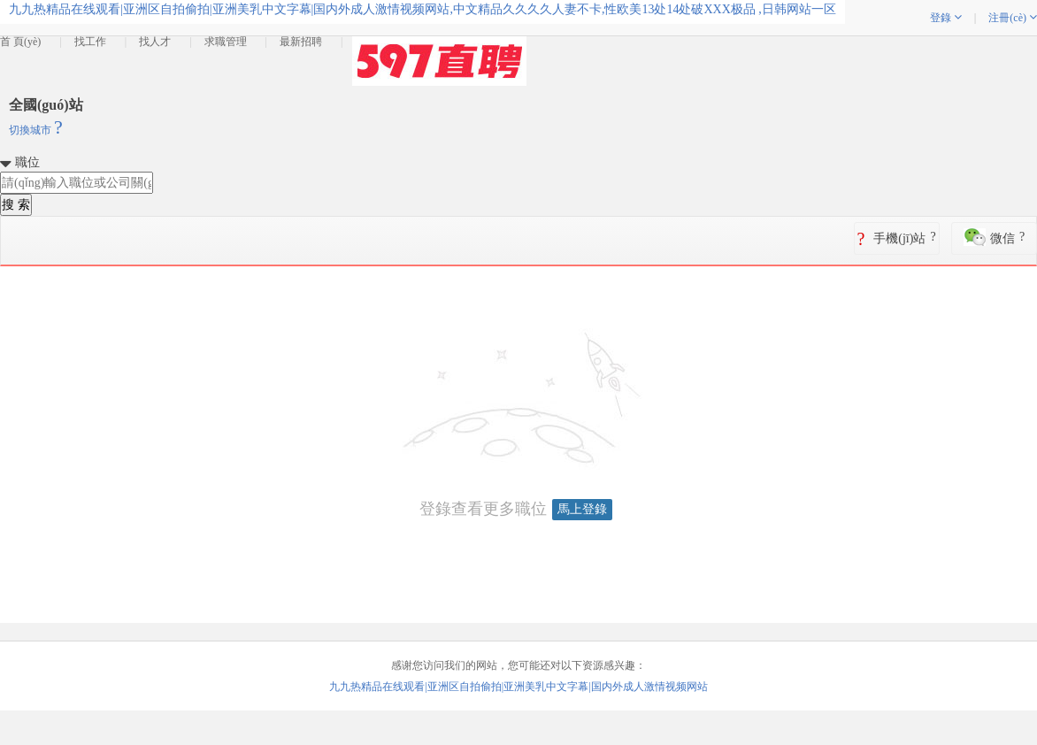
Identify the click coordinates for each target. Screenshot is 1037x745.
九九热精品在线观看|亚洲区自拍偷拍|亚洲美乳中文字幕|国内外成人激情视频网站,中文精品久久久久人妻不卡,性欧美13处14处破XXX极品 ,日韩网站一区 (422, 9)
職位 (27, 162)
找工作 (90, 41)
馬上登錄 (582, 509)
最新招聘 (301, 41)
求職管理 (225, 41)
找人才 (155, 41)
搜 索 (16, 204)
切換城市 (36, 130)
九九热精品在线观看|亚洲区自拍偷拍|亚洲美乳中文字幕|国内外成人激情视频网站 (518, 686)
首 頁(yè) (20, 41)
